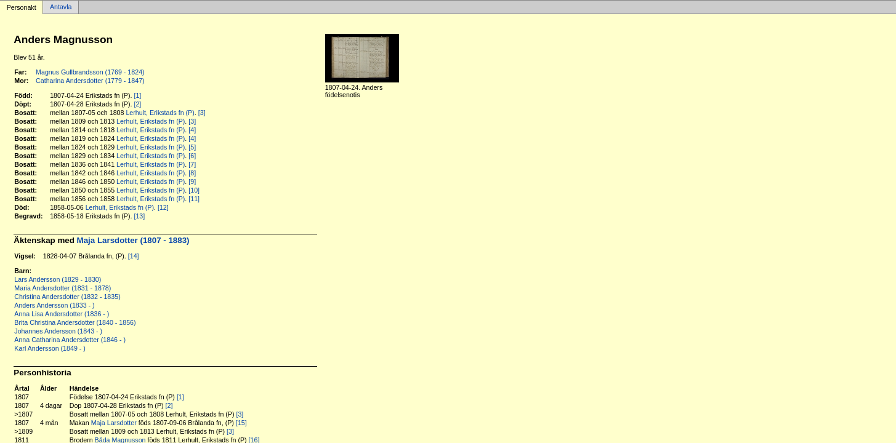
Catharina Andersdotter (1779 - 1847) (90, 80)
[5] (192, 147)
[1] (137, 95)
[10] (194, 190)
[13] (139, 216)
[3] (202, 112)
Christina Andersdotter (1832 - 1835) (67, 296)
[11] (194, 198)
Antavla (61, 7)
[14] (133, 256)
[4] (192, 130)
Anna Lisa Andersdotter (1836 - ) (61, 313)
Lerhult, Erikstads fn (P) (160, 112)
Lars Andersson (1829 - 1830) (57, 279)
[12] (163, 207)
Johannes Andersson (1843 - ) (58, 331)
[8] (192, 173)
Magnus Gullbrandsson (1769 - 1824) (90, 72)
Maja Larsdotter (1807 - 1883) (133, 240)
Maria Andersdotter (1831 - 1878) (62, 288)
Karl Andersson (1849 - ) (50, 348)
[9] (192, 181)
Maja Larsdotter (114, 422)
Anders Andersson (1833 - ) (54, 305)
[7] (192, 164)
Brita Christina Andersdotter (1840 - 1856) (74, 322)
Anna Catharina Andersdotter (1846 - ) (70, 339)
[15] (241, 422)
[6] (192, 155)
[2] (137, 104)
